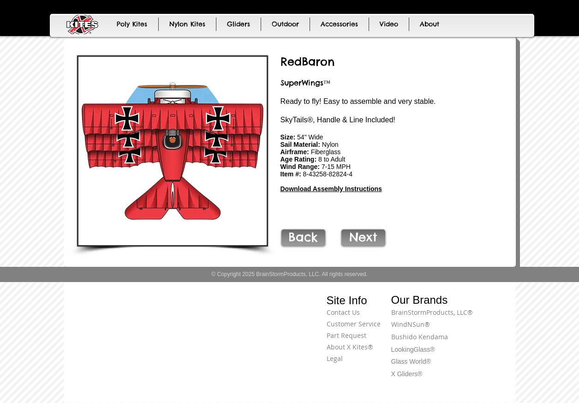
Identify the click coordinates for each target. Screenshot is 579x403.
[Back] (303, 237)
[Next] (363, 237)
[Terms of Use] (481, 317)
